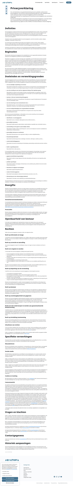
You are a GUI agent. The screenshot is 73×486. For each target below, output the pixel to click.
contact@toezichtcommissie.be (34, 426)
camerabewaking (34, 403)
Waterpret (25, 474)
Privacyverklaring (54, 483)
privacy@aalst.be (23, 439)
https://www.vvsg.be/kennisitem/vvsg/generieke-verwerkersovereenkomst (19, 207)
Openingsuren (54, 2)
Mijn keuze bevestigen (10, 482)
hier (30, 329)
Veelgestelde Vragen (27, 477)
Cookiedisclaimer (47, 483)
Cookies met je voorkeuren (7, 475)
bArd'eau (25, 475)
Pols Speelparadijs (38, 2)
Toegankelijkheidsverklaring (62, 483)
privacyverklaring (14, 469)
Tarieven (25, 473)
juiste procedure (26, 427)
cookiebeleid (31, 378)
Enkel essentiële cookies (10, 480)
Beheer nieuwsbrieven (31, 348)
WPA (13, 405)
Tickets (68, 2)
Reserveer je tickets (27, 469)
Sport (25, 470)
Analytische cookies (6, 473)
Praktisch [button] (61, 2)
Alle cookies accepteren (10, 478)
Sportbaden (47, 2)
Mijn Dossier (27, 333)
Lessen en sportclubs (28, 471)
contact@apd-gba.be (35, 430)
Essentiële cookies (6, 471)
